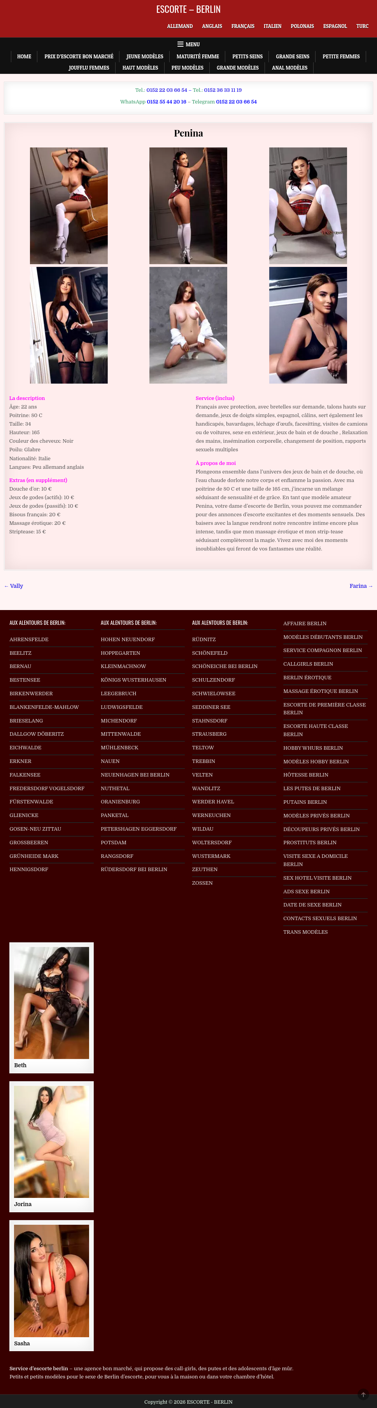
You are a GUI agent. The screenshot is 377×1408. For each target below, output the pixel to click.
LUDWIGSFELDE (122, 707)
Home (24, 56)
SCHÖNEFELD (210, 653)
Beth (20, 1065)
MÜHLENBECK (120, 747)
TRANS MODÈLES (305, 932)
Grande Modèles (238, 68)
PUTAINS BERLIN (305, 802)
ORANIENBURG (120, 802)
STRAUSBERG (209, 734)
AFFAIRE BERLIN (304, 623)
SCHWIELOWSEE (213, 693)
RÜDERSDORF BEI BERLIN (134, 869)
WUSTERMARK (211, 856)
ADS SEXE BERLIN (306, 891)
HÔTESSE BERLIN (305, 775)
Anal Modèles (289, 68)
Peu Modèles (187, 68)
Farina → (361, 586)
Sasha (22, 1343)
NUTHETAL (115, 788)
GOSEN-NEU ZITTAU (35, 829)
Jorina (23, 1204)
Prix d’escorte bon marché (78, 56)
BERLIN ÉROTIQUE (307, 677)
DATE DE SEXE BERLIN (312, 905)
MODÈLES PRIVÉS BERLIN (316, 816)
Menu (193, 44)
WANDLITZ (206, 788)
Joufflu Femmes (89, 68)
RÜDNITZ (204, 639)
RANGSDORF (117, 856)
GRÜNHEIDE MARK (33, 856)
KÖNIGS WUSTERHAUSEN (134, 680)
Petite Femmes (341, 56)
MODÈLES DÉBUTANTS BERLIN (323, 637)
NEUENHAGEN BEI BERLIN (135, 775)
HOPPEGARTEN (120, 653)
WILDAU (203, 829)
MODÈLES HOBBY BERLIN (316, 761)
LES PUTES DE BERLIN (311, 788)
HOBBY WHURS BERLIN (313, 748)
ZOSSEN (202, 883)
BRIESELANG (26, 721)
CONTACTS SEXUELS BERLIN (320, 918)
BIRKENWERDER (31, 693)
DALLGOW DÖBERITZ (36, 734)
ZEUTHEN (205, 869)
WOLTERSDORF (212, 842)
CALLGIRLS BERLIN (308, 664)
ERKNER (20, 761)
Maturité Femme (198, 56)
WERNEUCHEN (211, 815)
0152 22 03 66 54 (167, 90)
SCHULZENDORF (213, 680)
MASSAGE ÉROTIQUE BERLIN (320, 691)
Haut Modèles (140, 68)
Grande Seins (293, 56)
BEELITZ (20, 653)
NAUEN (110, 761)
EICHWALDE (25, 747)
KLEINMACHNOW (123, 666)
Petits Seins (247, 56)
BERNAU (20, 666)
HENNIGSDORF (28, 869)
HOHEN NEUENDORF (128, 639)
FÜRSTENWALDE (31, 802)
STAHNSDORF (210, 721)
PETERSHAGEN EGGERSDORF (139, 829)
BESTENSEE (24, 680)
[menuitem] (180, 26)
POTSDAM (113, 842)
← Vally (13, 586)
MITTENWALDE (121, 734)
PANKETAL (114, 815)
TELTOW (203, 747)
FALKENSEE (24, 775)
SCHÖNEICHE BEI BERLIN (225, 666)
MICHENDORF (119, 721)
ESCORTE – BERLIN (188, 9)
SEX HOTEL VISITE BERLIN (317, 878)
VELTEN (202, 775)
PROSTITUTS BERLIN (310, 842)
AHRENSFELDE (28, 639)
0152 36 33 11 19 (223, 90)
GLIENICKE (23, 815)
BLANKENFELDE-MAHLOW (44, 707)
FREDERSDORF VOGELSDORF (46, 788)
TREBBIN (204, 761)
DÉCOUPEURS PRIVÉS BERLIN (321, 829)
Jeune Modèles (145, 56)
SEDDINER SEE (211, 707)
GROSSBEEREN (28, 842)
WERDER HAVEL (213, 802)
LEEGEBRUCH (119, 693)
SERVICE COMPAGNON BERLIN (322, 650)
